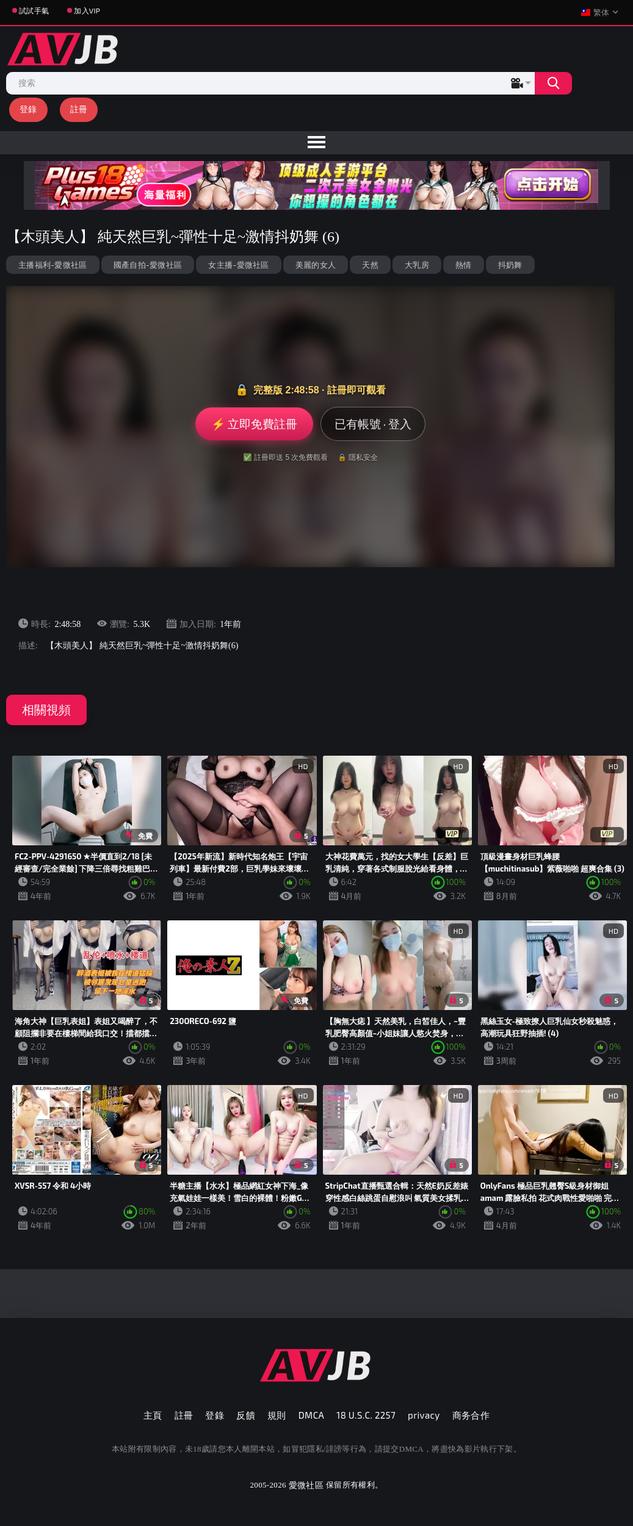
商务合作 (471, 1415)
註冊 (79, 109)
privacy (423, 1415)
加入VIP (87, 10)
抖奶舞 (510, 265)
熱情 (463, 265)
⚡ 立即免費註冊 (254, 424)
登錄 (28, 109)
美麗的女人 (315, 265)
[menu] (316, 142)
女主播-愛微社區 (238, 265)
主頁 (152, 1415)
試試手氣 (34, 10)
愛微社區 (306, 1485)
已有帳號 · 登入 (373, 424)
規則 (276, 1415)
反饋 (245, 1415)
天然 (370, 265)
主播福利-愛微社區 (52, 265)
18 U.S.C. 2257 (366, 1415)
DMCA (311, 1415)
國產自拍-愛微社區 (148, 265)
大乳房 (417, 265)
